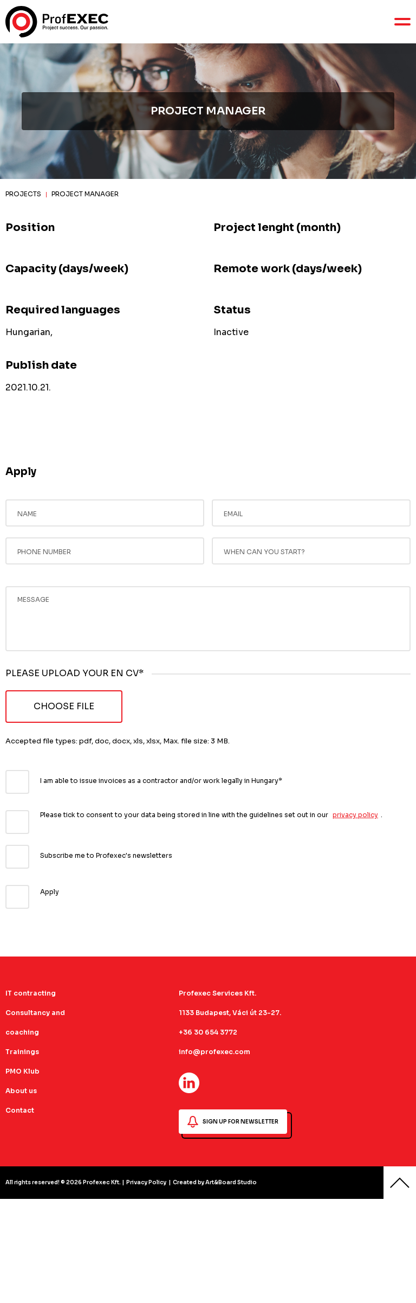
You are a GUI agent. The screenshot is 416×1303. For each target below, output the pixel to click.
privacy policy (355, 815)
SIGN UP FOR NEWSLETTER (232, 1122)
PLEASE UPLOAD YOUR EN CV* (74, 673)
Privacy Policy (146, 1182)
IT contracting (30, 993)
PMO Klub (22, 1071)
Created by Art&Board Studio (215, 1182)
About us (21, 1091)
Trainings (22, 1052)
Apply (49, 892)
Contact (19, 1110)
